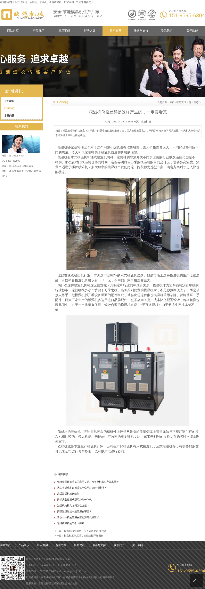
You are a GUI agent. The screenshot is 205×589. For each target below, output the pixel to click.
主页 (172, 102)
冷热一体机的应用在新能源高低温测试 (78, 517)
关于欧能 (192, 30)
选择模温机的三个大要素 (70, 523)
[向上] (196, 580)
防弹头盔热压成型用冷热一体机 (74, 499)
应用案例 (64, 30)
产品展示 (38, 30)
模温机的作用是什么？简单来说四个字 (85, 531)
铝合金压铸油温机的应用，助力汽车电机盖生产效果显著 (88, 481)
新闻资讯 (115, 30)
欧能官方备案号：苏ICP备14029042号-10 (48, 558)
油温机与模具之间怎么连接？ (73, 505)
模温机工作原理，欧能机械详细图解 (83, 535)
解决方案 (90, 30)
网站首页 (13, 30)
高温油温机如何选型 (68, 493)
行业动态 (194, 102)
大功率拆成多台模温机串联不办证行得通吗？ (81, 487)
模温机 (23, 2)
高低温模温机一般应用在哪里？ (74, 511)
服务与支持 (141, 30)
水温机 (153, 305)
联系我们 (166, 30)
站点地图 (72, 583)
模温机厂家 (95, 446)
